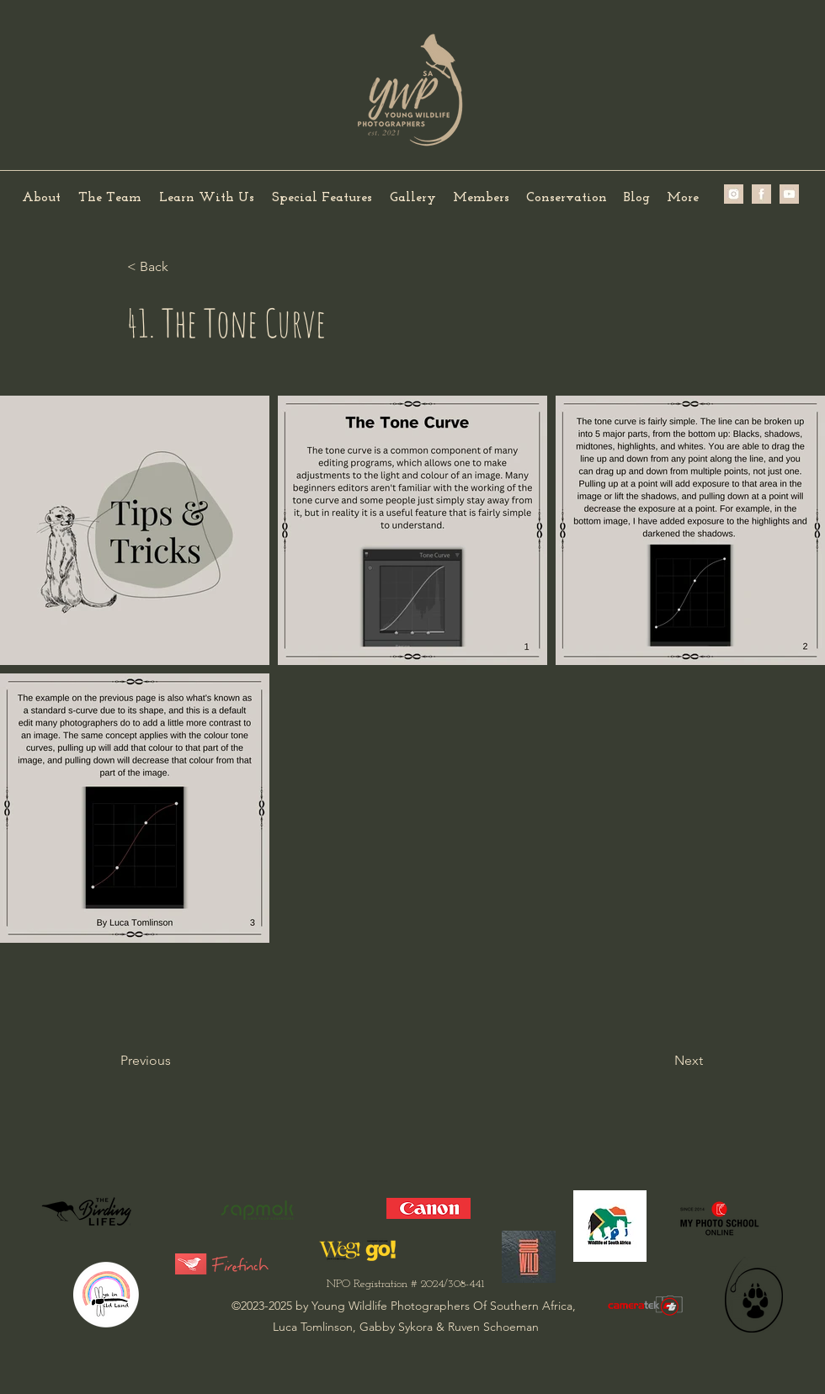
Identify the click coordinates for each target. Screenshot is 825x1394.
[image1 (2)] (761, 194)
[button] (109, 198)
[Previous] (176, 1060)
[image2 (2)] (733, 194)
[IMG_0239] (789, 194)
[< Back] (182, 267)
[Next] (661, 1060)
